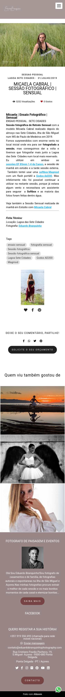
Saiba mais (32, 601)
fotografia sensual (41, 244)
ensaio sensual (16, 244)
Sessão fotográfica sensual (23, 253)
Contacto (32, 680)
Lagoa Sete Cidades (19, 257)
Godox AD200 (45, 257)
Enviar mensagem (34, 643)
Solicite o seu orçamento (32, 349)
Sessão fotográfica (19, 249)
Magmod (13, 262)
